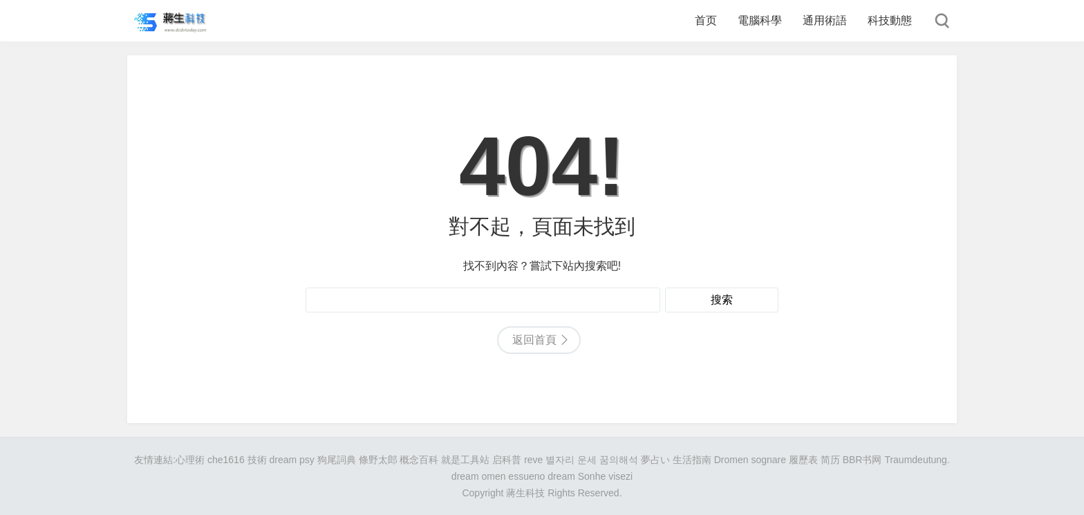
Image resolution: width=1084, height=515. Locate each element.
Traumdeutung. (916, 459)
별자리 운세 (571, 459)
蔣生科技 (525, 492)
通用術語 (825, 20)
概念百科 (419, 459)
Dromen (731, 459)
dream (561, 476)
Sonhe (592, 476)
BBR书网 (862, 459)
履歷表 (803, 459)
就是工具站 (465, 459)
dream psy (291, 459)
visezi (620, 476)
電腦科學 (760, 20)
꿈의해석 (618, 459)
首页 (706, 20)
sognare (768, 459)
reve (533, 459)
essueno (526, 476)
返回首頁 (534, 340)
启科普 (506, 459)
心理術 (190, 459)
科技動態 (890, 20)
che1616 (226, 459)
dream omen (478, 476)
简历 (830, 459)
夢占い (655, 459)
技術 (257, 459)
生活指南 (692, 459)
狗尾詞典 (336, 459)
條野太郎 (378, 459)
